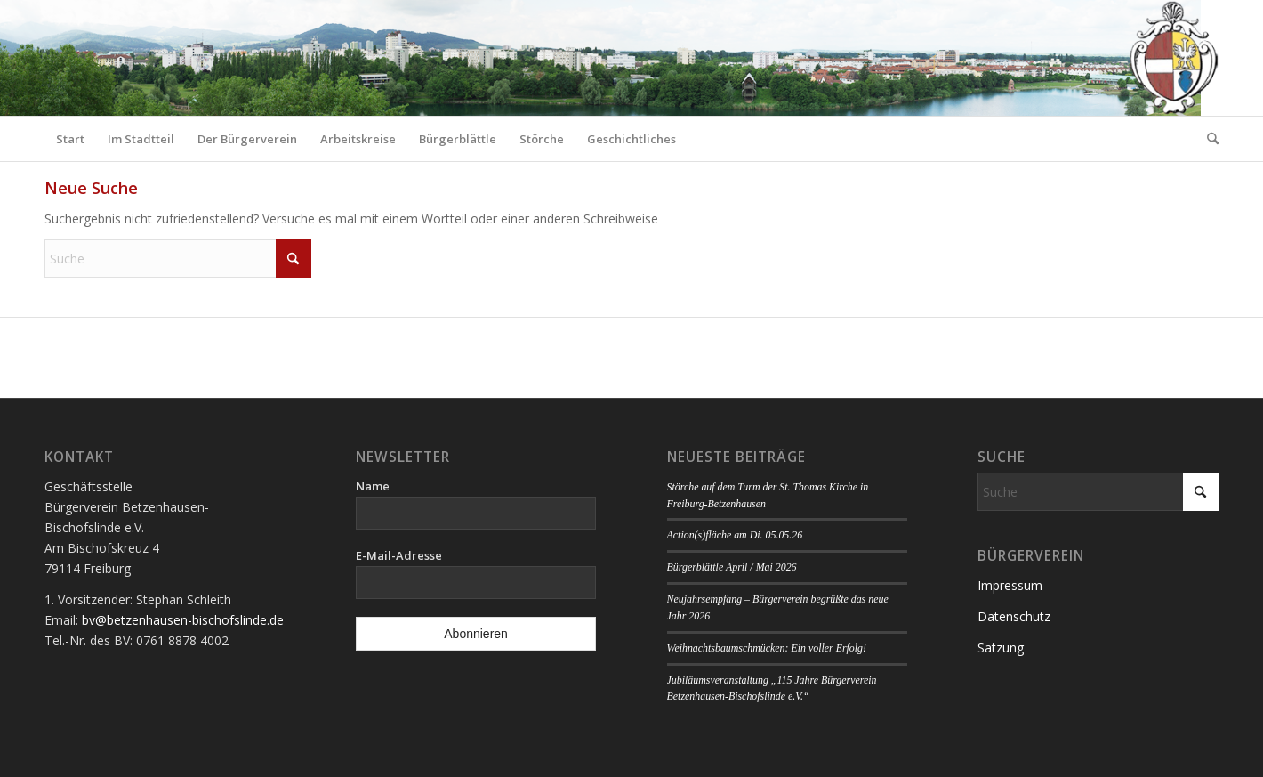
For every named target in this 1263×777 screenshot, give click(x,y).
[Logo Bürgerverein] (1173, 58)
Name (373, 486)
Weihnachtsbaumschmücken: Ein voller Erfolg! (766, 648)
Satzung (1000, 647)
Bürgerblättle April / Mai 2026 (732, 567)
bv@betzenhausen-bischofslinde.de (183, 619)
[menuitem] (70, 139)
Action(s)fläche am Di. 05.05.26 (735, 535)
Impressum (1009, 585)
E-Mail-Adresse (399, 555)
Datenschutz (1013, 616)
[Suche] (1207, 139)
